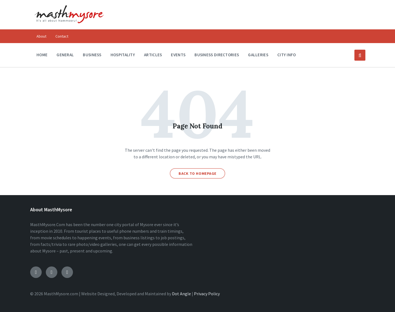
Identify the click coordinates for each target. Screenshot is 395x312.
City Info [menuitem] (286, 54)
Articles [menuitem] (153, 54)
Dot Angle (181, 293)
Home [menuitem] (41, 54)
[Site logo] (69, 27)
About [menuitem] (41, 36)
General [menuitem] (65, 54)
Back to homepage (197, 173)
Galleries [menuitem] (258, 54)
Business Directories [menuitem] (216, 54)
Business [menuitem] (92, 54)
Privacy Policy (207, 293)
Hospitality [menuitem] (123, 54)
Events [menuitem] (178, 54)
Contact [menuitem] (61, 36)
